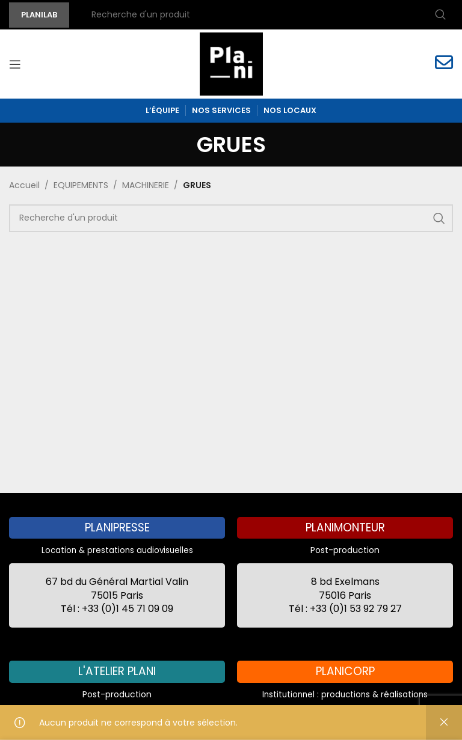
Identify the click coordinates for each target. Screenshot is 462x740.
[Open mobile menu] (15, 64)
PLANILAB (39, 14)
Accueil (24, 185)
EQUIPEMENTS (81, 185)
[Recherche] (267, 15)
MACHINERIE (145, 185)
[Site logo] (231, 63)
